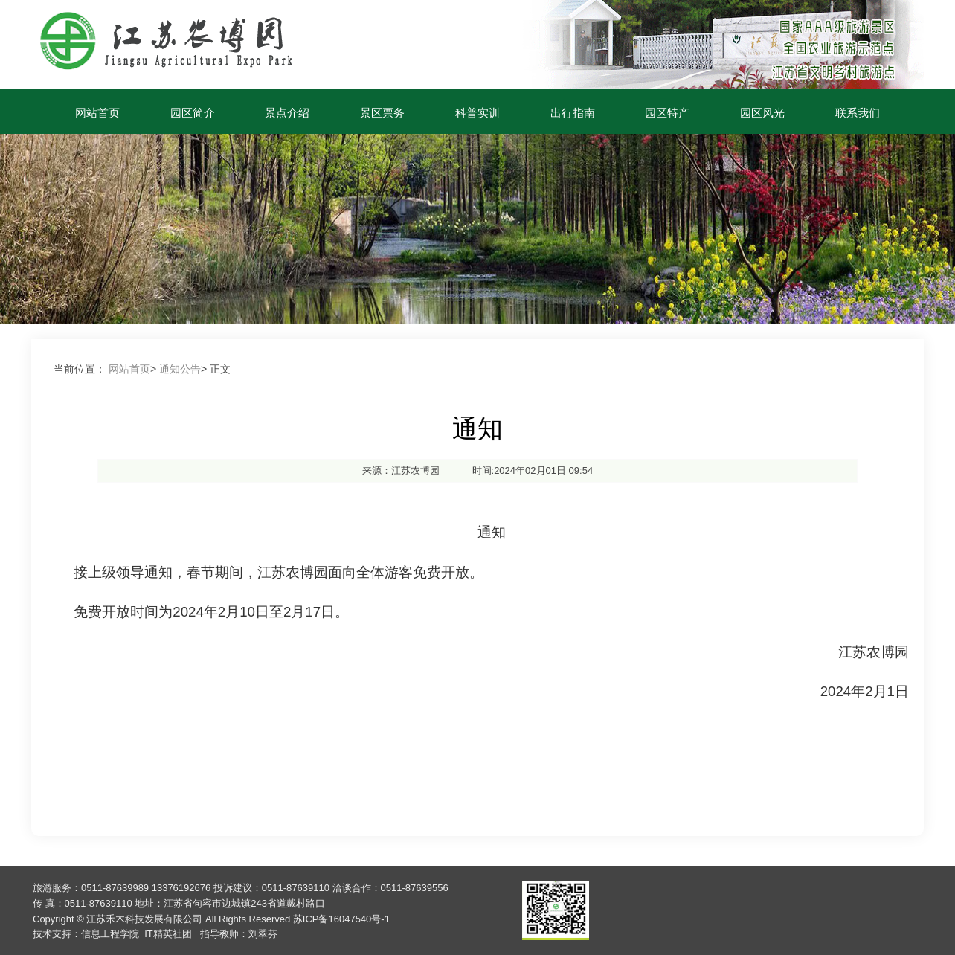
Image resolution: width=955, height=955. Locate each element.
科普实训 (477, 112)
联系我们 (857, 112)
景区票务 (382, 112)
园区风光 (762, 112)
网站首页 (97, 112)
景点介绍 (287, 112)
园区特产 (667, 112)
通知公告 (180, 369)
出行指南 (572, 112)
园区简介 (192, 112)
